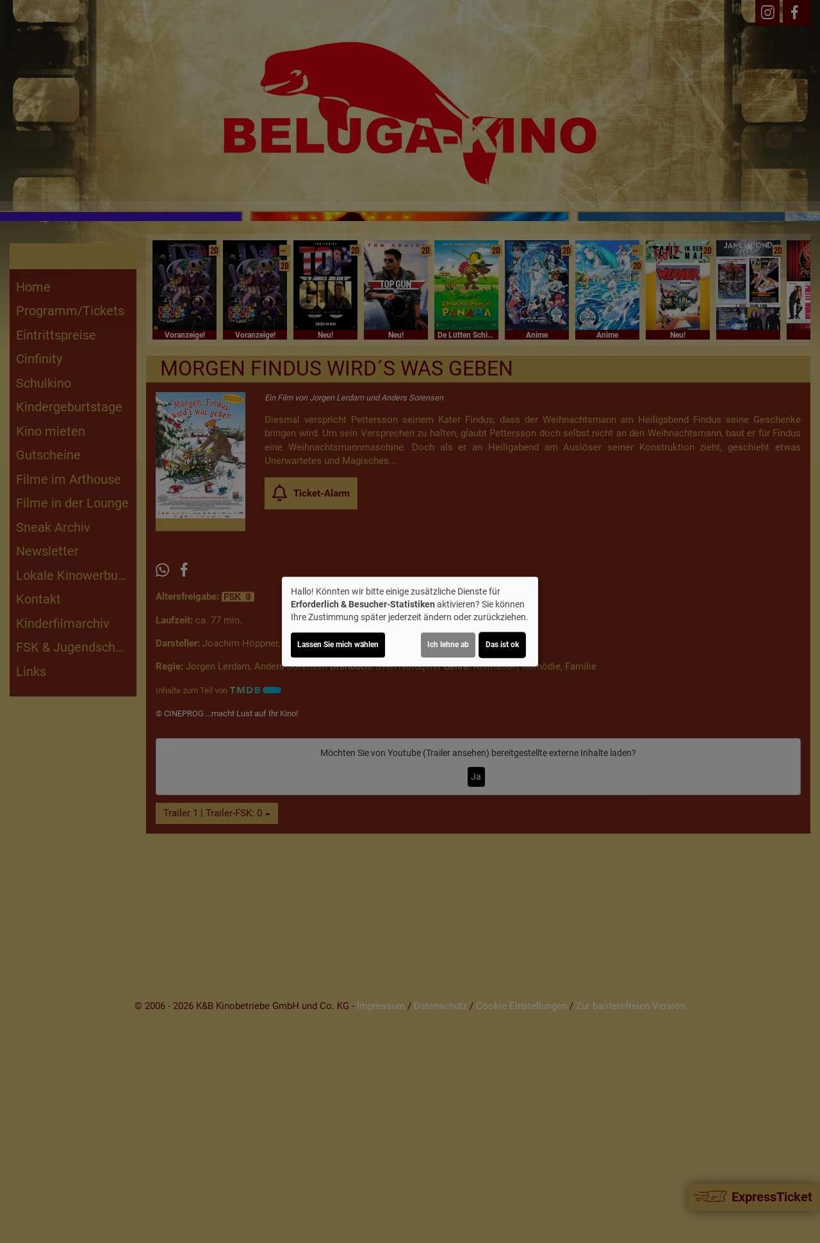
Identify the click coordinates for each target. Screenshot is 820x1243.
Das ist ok (502, 644)
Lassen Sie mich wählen (338, 644)
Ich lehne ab (448, 644)
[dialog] (410, 621)
